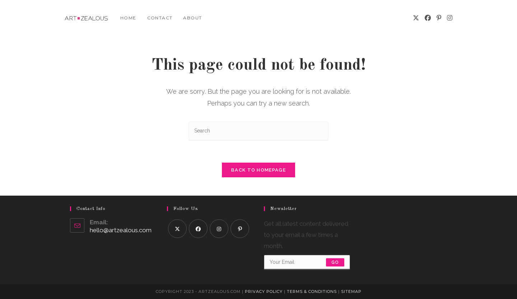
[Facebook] (428, 18)
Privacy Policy (264, 291)
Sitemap (351, 291)
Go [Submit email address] (335, 262)
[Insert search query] (258, 131)
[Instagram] (449, 18)
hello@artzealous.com (121, 230)
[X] (416, 18)
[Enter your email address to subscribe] (307, 262)
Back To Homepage (258, 170)
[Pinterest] (439, 18)
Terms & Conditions (312, 291)
